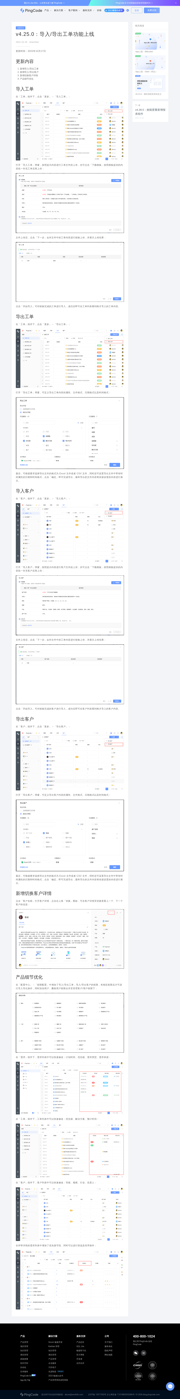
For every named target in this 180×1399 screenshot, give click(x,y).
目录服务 (24, 1372)
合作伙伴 (80, 1363)
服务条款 (108, 1346)
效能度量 (24, 1359)
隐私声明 (108, 1351)
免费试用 (151, 10)
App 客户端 (25, 1380)
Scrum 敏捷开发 (55, 1342)
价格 (99, 10)
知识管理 (24, 1351)
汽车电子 (52, 1367)
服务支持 (87, 10)
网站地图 (108, 1355)
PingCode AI (28, 1376)
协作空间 (24, 1363)
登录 (137, 10)
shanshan (34, 42)
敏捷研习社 (81, 1351)
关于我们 (108, 1342)
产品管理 (24, 1342)
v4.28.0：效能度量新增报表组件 (150, 111)
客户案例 (72, 10)
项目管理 (24, 1346)
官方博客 (80, 1355)
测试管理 (24, 1355)
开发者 (79, 1359)
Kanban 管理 (53, 1346)
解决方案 (58, 10)
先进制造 (52, 1372)
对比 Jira (80, 1346)
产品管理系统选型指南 (58, 1380)
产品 (46, 10)
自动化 (23, 1367)
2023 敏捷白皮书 (55, 1376)
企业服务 (52, 1363)
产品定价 (80, 1342)
